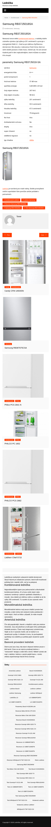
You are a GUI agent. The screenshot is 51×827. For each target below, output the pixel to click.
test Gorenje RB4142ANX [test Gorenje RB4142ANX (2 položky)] (35, 782)
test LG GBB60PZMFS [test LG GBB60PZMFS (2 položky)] (14, 787)
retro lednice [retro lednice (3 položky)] (39, 760)
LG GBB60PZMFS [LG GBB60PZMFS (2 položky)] (35, 697)
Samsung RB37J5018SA (12, 208)
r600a (32, 140)
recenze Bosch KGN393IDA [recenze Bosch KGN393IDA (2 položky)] (25, 720)
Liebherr (18, 554)
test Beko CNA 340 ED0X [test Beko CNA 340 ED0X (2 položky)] (15, 769)
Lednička (7, 2)
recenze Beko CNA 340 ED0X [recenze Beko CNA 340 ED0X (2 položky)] (25, 715)
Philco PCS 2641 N (13, 405)
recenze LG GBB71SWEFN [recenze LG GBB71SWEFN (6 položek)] (25, 746)
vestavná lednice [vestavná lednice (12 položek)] (38, 800)
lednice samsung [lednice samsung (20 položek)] (15, 693)
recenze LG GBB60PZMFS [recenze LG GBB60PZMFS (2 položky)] (25, 742)
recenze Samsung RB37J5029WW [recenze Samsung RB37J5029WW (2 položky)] (25, 755)
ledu (41, 629)
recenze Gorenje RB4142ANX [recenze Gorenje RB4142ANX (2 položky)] (25, 738)
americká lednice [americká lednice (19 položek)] (15, 671)
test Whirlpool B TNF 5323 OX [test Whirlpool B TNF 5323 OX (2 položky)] (17, 800)
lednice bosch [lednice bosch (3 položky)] (14, 688)
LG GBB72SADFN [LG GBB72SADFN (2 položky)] (36, 702)
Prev (7, 235)
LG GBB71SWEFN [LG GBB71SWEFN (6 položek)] (15, 702)
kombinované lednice (26, 38)
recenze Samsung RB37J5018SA (15, 204)
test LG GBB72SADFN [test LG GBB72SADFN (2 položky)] (25, 791)
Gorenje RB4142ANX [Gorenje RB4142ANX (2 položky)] (15, 684)
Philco (18, 401)
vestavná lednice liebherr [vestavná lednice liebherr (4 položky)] (25, 805)
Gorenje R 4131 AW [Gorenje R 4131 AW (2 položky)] (36, 680)
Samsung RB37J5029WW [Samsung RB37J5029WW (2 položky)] (25, 764)
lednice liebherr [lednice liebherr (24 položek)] (35, 688)
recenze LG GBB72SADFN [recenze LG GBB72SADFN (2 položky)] (25, 751)
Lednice (5, 189)
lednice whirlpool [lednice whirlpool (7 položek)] (36, 693)
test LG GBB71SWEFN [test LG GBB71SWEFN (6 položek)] (36, 787)
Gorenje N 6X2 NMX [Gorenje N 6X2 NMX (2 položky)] (14, 675)
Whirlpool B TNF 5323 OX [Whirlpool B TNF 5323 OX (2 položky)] (25, 809)
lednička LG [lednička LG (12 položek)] (14, 697)
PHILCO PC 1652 (12, 444)
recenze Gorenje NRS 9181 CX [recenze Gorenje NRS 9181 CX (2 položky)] (25, 729)
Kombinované (8, 28)
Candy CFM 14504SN (14, 291)
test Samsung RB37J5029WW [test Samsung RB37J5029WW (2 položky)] (25, 796)
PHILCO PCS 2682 (13, 501)
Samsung (16, 28)
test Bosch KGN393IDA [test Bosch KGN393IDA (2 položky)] (36, 769)
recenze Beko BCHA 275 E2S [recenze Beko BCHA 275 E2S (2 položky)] (25, 711)
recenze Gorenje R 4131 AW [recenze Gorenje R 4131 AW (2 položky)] (25, 733)
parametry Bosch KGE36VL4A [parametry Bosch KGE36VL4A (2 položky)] (25, 706)
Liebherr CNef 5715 (13, 557)
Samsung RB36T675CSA (16, 348)
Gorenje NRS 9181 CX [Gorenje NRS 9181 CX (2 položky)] (15, 680)
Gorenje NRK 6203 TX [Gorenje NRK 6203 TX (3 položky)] (35, 675)
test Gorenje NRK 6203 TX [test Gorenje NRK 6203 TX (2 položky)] (25, 773)
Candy (7, 287)
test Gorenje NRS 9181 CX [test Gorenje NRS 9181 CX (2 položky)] (25, 778)
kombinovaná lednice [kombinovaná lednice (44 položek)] (36, 684)
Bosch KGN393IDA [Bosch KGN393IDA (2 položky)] (36, 671)
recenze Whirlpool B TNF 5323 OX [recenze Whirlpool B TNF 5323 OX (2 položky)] (18, 760)
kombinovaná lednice (12, 200)
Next (44, 235)
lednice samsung (29, 200)
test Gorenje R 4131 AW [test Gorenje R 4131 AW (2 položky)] (15, 782)
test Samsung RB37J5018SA (35, 208)
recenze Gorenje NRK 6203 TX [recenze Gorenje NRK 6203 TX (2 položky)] (25, 724)
